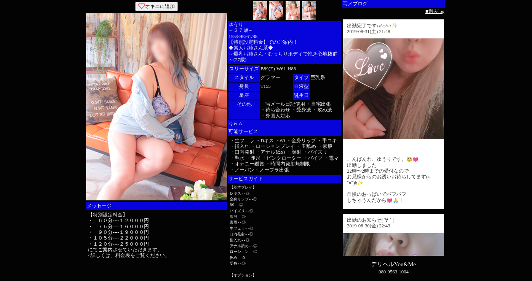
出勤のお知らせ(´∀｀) (371, 220)
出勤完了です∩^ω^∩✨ (372, 26)
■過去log (434, 11)
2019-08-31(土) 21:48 (368, 31)
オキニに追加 (156, 6)
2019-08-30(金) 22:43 (368, 226)
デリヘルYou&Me (393, 264)
